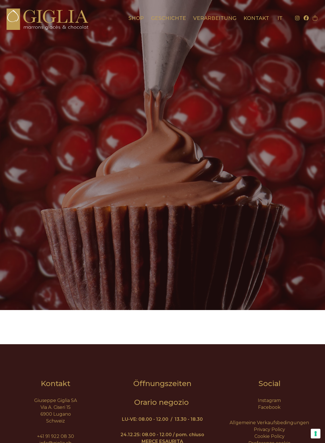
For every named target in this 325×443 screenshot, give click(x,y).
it (280, 18)
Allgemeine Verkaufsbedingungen (269, 422)
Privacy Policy (269, 429)
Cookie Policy (269, 436)
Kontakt (256, 18)
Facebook (269, 407)
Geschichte (168, 18)
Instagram (269, 400)
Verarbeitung (214, 18)
